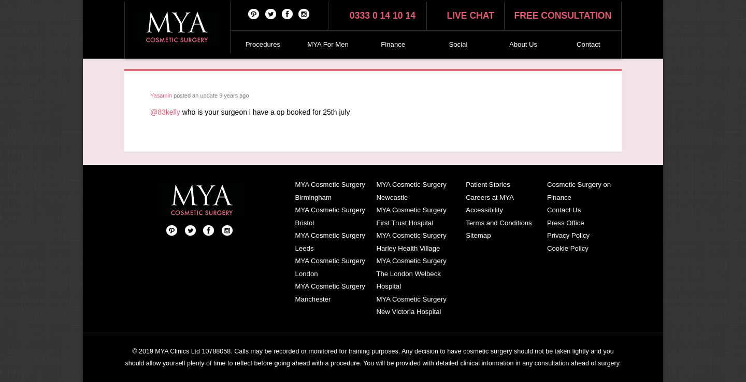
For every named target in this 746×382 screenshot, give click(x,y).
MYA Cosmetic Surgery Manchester (330, 292)
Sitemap (478, 235)
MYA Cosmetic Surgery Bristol (330, 216)
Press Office (565, 223)
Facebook (287, 13)
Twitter (271, 13)
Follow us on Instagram (304, 13)
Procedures (263, 44)
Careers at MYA (490, 197)
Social (458, 44)
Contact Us (564, 210)
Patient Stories (488, 184)
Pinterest (254, 13)
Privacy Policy (568, 235)
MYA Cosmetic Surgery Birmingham (330, 191)
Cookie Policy (568, 248)
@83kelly (165, 112)
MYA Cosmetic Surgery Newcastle (411, 191)
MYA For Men (328, 44)
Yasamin (161, 95)
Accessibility (484, 210)
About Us (523, 44)
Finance (393, 44)
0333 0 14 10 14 (382, 15)
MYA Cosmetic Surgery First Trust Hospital (411, 216)
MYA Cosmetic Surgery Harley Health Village (411, 241)
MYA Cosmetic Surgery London (330, 267)
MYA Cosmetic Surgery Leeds (330, 241)
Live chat (470, 15)
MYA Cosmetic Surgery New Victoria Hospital (411, 305)
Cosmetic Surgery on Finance (579, 191)
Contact (588, 44)
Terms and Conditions (499, 223)
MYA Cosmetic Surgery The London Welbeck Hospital (411, 273)
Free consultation (563, 15)
